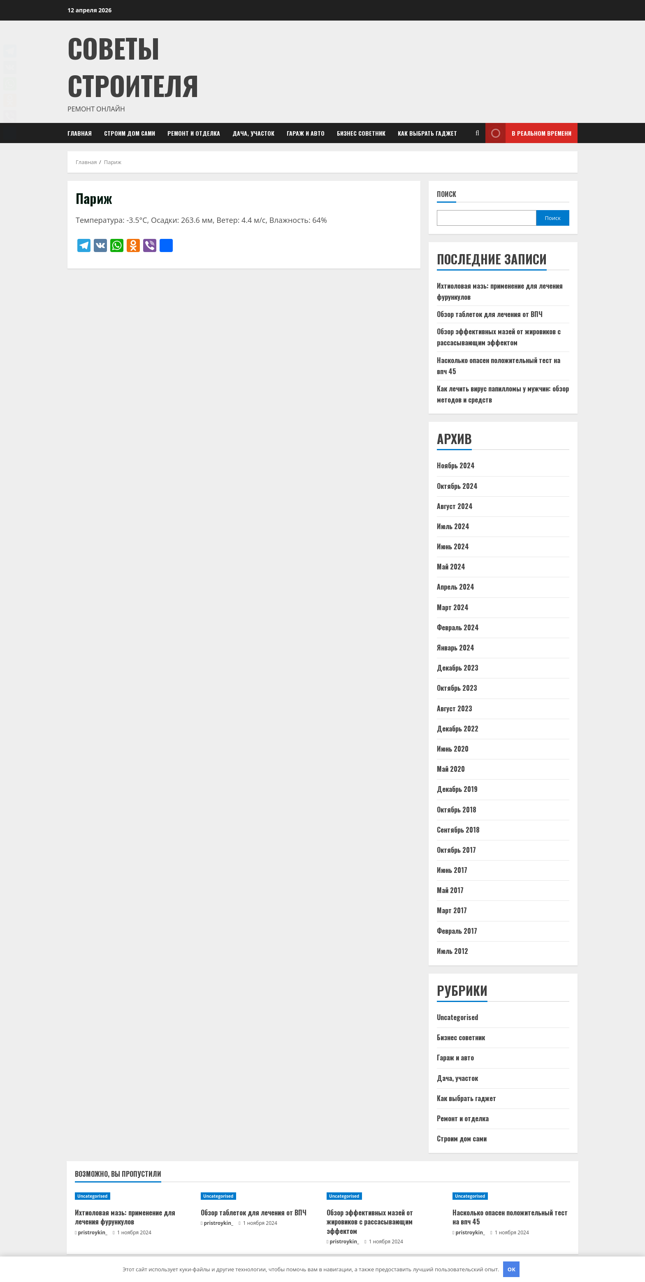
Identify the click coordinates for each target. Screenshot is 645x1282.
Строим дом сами (129, 133)
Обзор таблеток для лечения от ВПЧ (490, 314)
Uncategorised (457, 1017)
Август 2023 (454, 708)
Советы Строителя (133, 66)
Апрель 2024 (455, 587)
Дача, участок (253, 133)
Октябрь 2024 (457, 486)
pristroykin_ (93, 1232)
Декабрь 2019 (457, 789)
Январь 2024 (455, 648)
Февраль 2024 (458, 627)
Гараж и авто (306, 133)
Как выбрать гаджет (427, 133)
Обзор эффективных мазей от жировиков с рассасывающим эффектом (370, 1222)
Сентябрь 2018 (458, 830)
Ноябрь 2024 (456, 465)
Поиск (446, 194)
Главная (79, 133)
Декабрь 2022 (457, 729)
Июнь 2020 (453, 749)
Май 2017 (450, 890)
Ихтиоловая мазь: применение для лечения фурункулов (125, 1217)
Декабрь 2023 (457, 668)
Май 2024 (451, 567)
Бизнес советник (361, 133)
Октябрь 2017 (456, 850)
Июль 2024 (453, 526)
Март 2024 (453, 607)
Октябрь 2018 (456, 810)
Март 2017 (452, 910)
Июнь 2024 (453, 546)
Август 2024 (455, 506)
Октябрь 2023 (457, 688)
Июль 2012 (452, 951)
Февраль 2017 (457, 931)
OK (511, 1269)
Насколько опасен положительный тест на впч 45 (510, 1217)
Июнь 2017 (452, 870)
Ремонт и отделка (193, 133)
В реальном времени (528, 133)
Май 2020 (451, 769)
